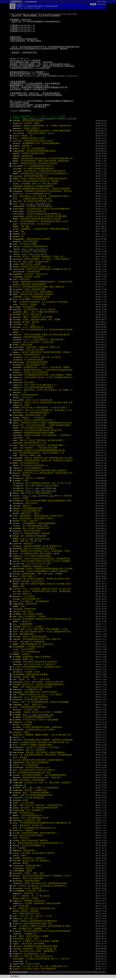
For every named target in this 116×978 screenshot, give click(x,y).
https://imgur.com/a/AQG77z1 (34, 254)
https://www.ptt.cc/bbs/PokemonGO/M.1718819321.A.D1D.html (50, 118)
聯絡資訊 (99, 1)
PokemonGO (30, 2)
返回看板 (14, 976)
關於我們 (104, 1)
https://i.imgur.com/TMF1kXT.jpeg (37, 496)
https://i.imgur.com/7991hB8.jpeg (40, 488)
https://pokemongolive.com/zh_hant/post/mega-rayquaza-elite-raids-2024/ (43, 14)
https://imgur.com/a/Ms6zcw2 (34, 249)
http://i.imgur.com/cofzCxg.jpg (34, 538)
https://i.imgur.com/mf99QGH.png (34, 204)
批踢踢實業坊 (16, 2)
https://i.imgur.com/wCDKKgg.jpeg (37, 715)
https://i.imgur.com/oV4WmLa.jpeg (40, 491)
